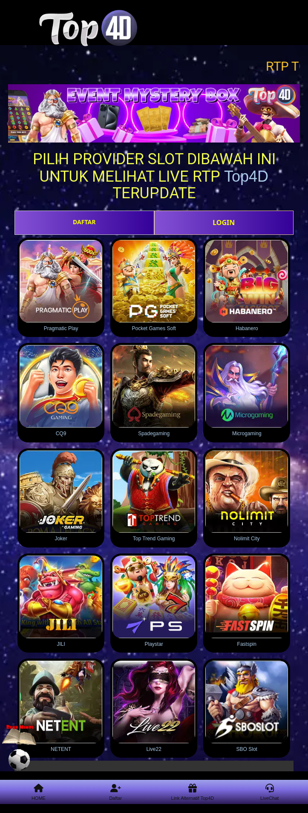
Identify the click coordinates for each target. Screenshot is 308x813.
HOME (39, 792)
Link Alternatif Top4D (192, 792)
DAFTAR (84, 222)
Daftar (115, 792)
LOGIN (224, 222)
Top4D (246, 176)
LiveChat (269, 792)
